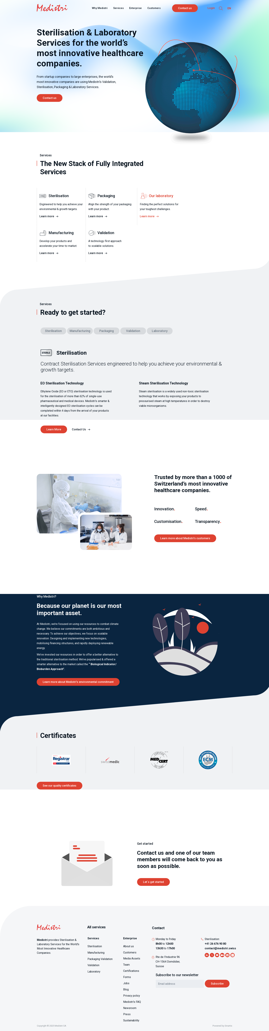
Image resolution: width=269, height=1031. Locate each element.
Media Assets (131, 958)
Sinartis (228, 1025)
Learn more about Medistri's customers (185, 538)
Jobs (126, 983)
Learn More (53, 429)
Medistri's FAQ (132, 1001)
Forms (127, 977)
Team (126, 964)
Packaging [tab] (106, 331)
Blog (126, 989)
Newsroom (129, 1008)
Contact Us (79, 429)
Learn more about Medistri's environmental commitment (78, 682)
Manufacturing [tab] (80, 331)
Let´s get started (153, 882)
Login (211, 8)
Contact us (185, 8)
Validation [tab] (133, 331)
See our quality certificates (59, 785)
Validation (93, 965)
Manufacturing (95, 952)
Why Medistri (100, 8)
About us (128, 946)
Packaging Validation (100, 959)
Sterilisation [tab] (53, 331)
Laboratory (93, 971)
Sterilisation (94, 946)
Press (127, 1014)
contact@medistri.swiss (220, 948)
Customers (154, 8)
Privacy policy (131, 995)
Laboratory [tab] (160, 331)
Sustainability (131, 1020)
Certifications (131, 971)
